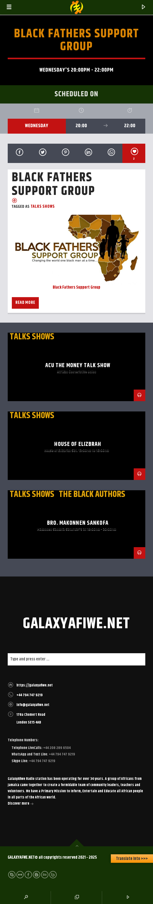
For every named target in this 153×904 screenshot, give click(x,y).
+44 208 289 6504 (56, 748)
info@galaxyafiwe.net (32, 705)
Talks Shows (43, 206)
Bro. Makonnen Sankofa (78, 523)
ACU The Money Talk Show (78, 365)
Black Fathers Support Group (76, 287)
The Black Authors (92, 494)
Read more (25, 302)
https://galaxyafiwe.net (34, 685)
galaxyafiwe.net (76, 624)
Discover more (21, 804)
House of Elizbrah (77, 444)
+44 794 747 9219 (29, 695)
